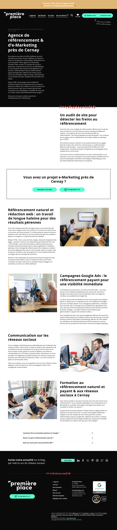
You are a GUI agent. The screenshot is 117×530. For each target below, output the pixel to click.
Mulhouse (75, 513)
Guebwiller (59, 515)
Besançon (54, 516)
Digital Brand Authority (64, 5)
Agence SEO (16, 29)
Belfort (94, 515)
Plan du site (57, 493)
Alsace (92, 513)
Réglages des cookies (60, 498)
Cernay (53, 515)
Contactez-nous (105, 15)
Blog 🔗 (55, 490)
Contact (55, 484)
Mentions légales (58, 495)
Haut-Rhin (85, 513)
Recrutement (57, 487)
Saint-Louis (65, 515)
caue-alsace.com (71, 518)
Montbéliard (99, 515)
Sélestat (89, 515)
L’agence (56, 482)
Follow (77, 15)
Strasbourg (83, 515)
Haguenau (77, 515)
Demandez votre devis (44, 189)
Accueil (10, 29)
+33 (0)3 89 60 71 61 (72, 189)
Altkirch (71, 515)
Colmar (105, 513)
